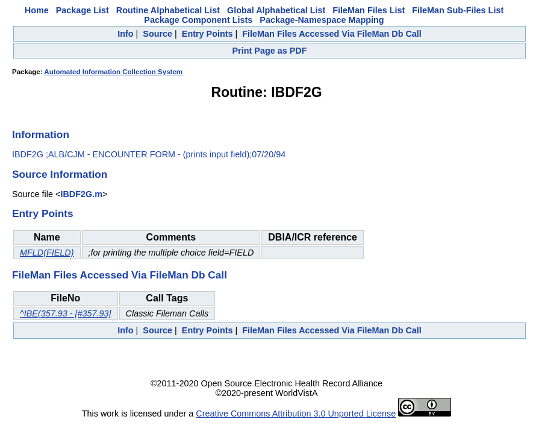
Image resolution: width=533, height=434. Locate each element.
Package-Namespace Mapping (322, 20)
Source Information (59, 174)
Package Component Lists (198, 20)
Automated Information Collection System (113, 71)
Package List (82, 10)
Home (37, 10)
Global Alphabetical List (276, 10)
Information (40, 134)
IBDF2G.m (81, 194)
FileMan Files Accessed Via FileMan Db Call (332, 34)
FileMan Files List (368, 10)
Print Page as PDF (269, 50)
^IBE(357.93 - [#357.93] (65, 313)
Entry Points (207, 34)
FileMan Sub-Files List (457, 10)
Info (125, 34)
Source (157, 34)
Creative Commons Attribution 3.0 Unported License (296, 413)
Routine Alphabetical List (168, 10)
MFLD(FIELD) (47, 252)
